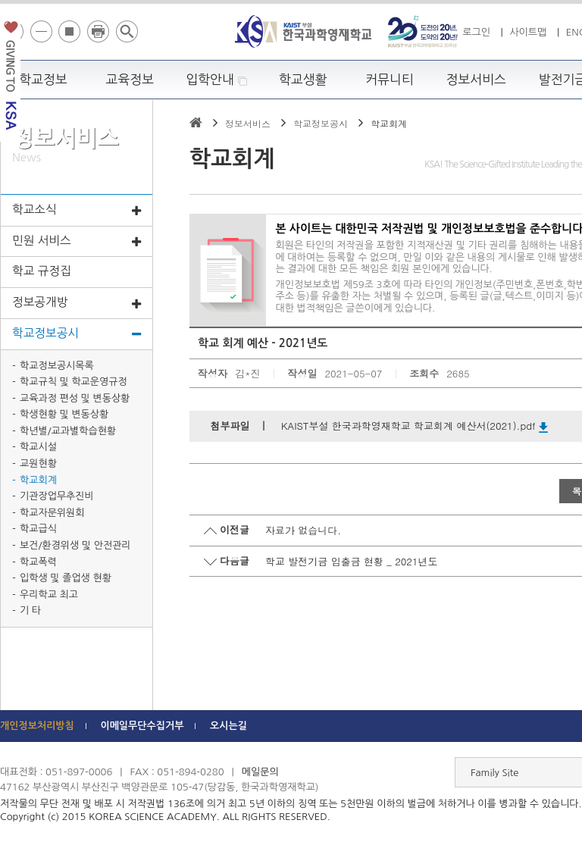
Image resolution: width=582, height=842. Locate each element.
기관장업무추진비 (57, 496)
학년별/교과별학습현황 (68, 431)
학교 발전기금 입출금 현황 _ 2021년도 (351, 561)
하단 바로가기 (0, 0)
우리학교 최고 (49, 594)
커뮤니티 (389, 80)
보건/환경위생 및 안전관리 (75, 545)
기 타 (30, 610)
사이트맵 (527, 32)
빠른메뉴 (572, 215)
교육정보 (130, 80)
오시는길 (228, 726)
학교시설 (38, 447)
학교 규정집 (41, 271)
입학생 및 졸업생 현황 (65, 578)
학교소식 (76, 211)
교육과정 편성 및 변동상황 (75, 398)
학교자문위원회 (52, 513)
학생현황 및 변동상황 (64, 414)
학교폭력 (38, 562)
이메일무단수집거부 (141, 726)
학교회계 (38, 480)
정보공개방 (76, 303)
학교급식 (38, 529)
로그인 (476, 32)
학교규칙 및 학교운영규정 (73, 382)
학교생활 (303, 80)
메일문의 (260, 772)
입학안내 (216, 80)
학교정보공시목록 (57, 366)
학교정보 (43, 80)
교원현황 (38, 463)
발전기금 (10, 78)
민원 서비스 (76, 242)
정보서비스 (476, 80)
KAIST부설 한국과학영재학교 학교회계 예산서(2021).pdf (414, 425)
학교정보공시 (76, 334)
